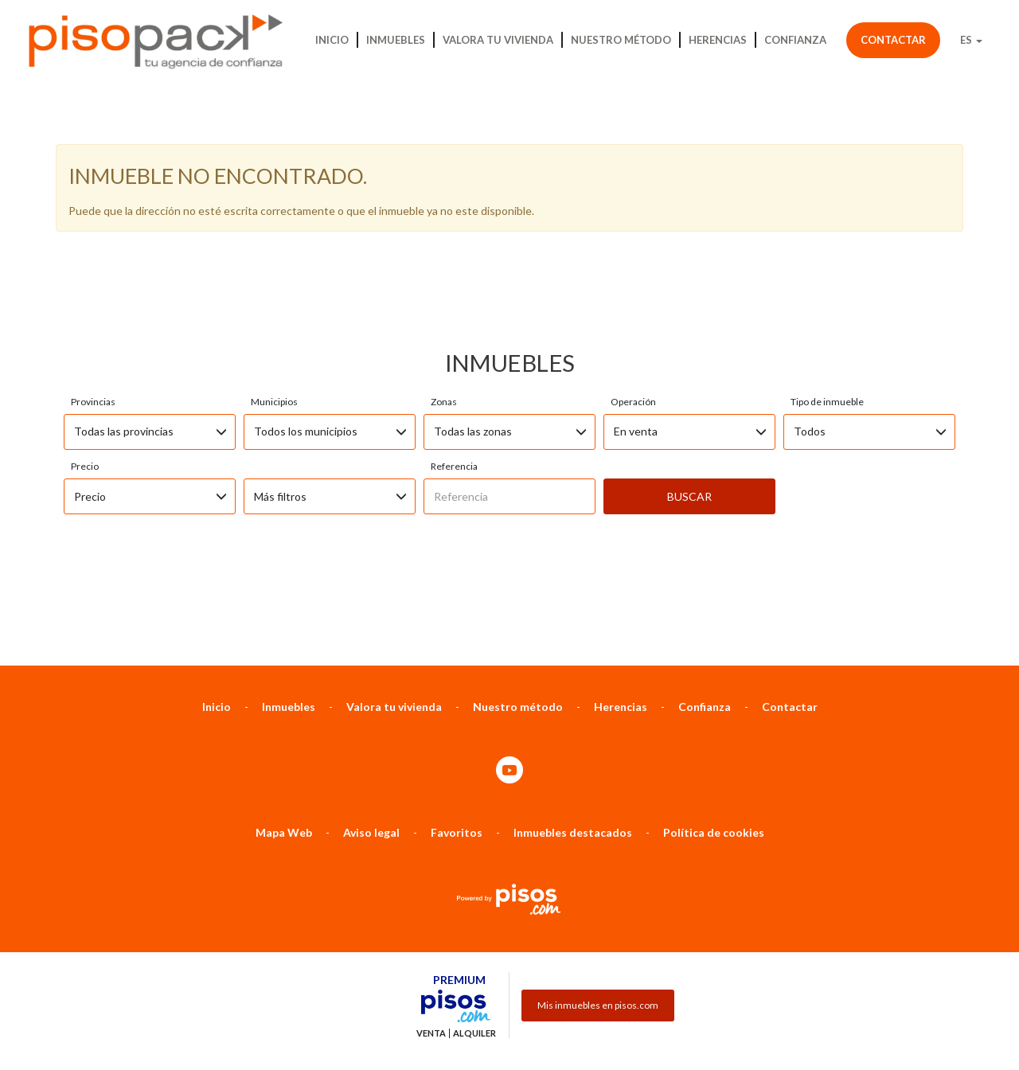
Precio (85, 382)
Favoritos (456, 748)
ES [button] (971, 39)
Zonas (444, 317)
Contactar (893, 39)
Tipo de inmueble (827, 317)
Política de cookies (713, 748)
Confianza (795, 39)
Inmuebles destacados (572, 748)
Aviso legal (371, 748)
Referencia (454, 382)
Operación (633, 317)
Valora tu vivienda (498, 39)
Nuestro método (621, 39)
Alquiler (474, 949)
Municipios (274, 317)
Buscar (689, 412)
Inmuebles (395, 39)
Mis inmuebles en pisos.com (597, 921)
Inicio (332, 39)
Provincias (93, 317)
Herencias (718, 39)
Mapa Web (284, 748)
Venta (431, 949)
